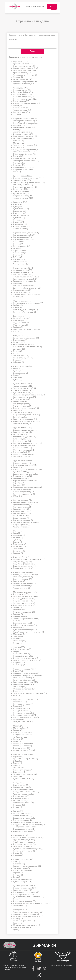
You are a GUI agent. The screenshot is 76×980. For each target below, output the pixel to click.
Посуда (18, 783)
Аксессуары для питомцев (25, 575)
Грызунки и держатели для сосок (29, 395)
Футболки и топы (21, 457)
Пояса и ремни (21, 101)
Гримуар (18, 919)
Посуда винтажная (22, 820)
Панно (18, 244)
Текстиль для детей (22, 413)
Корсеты (18, 483)
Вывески (18, 369)
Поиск (32, 51)
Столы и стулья (21, 748)
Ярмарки (13, 965)
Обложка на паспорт (24, 689)
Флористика (19, 607)
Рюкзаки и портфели (23, 678)
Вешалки (18, 730)
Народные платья (22, 708)
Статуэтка (19, 163)
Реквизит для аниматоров (25, 310)
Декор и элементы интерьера (28, 178)
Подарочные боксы (23, 170)
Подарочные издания (24, 167)
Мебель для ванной (23, 744)
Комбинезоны (20, 478)
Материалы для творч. (25, 592)
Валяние (18, 614)
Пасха (18, 156)
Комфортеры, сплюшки (25, 419)
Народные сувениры (23, 713)
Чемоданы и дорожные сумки (27, 676)
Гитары (17, 763)
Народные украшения (24, 715)
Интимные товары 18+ (24, 844)
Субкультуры (20, 835)
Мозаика (18, 639)
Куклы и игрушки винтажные (27, 822)
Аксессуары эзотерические (26, 914)
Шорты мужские (21, 525)
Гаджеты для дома (23, 185)
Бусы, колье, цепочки (24, 66)
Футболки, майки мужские (26, 522)
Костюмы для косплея (24, 851)
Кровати (18, 739)
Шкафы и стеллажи (22, 735)
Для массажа (20, 224)
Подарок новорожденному (26, 415)
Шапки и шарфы (22, 441)
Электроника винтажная (24, 827)
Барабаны (18, 757)
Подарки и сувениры (24, 119)
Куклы (17, 375)
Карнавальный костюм (24, 445)
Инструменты (20, 594)
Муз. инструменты (23, 754)
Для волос (19, 211)
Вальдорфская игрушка (24, 281)
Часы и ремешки (22, 110)
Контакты (68, 965)
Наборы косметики (22, 227)
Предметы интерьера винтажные (29, 825)
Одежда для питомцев (24, 583)
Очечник (18, 691)
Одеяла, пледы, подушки (26, 408)
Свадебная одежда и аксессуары (29, 559)
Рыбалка (18, 305)
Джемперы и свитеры (24, 465)
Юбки (17, 496)
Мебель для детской (23, 746)
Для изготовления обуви (25, 630)
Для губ (17, 204)
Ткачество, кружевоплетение (26, 619)
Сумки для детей (22, 424)
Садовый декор (21, 318)
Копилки (18, 141)
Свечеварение (20, 616)
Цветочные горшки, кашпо (26, 892)
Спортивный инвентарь (24, 312)
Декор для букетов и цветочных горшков (32, 903)
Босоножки (19, 551)
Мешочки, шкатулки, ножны (26, 925)
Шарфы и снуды (22, 90)
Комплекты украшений (25, 82)
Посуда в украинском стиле (26, 717)
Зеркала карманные (22, 132)
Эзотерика (20, 910)
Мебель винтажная (22, 816)
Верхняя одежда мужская (25, 502)
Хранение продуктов (23, 794)
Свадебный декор (22, 562)
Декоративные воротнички (26, 103)
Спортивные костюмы (24, 494)
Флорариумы (20, 906)
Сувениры (18, 855)
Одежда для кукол (23, 272)
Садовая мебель (21, 323)
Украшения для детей (24, 388)
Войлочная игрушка (23, 286)
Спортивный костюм (23, 454)
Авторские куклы (22, 270)
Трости (17, 114)
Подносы (19, 805)
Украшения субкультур (24, 846)
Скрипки (18, 765)
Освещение (20, 189)
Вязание (18, 627)
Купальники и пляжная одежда (27, 487)
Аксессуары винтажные (24, 831)
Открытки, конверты (24, 152)
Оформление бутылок (24, 154)
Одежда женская (22, 461)
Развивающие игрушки (25, 279)
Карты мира (19, 259)
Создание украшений (24, 612)
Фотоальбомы (21, 356)
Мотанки (18, 720)
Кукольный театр (22, 290)
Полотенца (19, 665)
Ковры (17, 651)
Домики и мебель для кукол (27, 288)
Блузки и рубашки (22, 439)
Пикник (17, 332)
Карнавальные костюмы (24, 481)
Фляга (17, 172)
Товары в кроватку (22, 386)
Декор (17, 371)
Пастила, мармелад (22, 870)
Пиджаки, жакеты (22, 476)
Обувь (17, 531)
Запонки (18, 77)
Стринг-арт (19, 251)
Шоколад (19, 864)
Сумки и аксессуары (24, 669)
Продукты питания (23, 859)
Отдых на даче (20, 325)
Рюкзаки (18, 410)
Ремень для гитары (22, 770)
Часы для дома (22, 180)
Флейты (17, 777)
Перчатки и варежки (23, 97)
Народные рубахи (22, 711)
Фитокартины (20, 262)
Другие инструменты (23, 779)
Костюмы (19, 485)
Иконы (18, 242)
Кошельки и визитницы (25, 682)
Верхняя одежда (22, 463)
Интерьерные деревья (24, 901)
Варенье (18, 873)
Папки (17, 353)
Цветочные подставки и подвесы (28, 897)
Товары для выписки (23, 390)
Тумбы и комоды (21, 737)
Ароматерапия (21, 194)
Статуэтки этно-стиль (23, 722)
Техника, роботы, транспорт (26, 295)
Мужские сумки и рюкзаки (26, 673)
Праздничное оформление (25, 150)
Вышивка (19, 610)
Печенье (18, 875)
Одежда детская (22, 428)
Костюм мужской (22, 514)
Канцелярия (20, 336)
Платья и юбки (21, 452)
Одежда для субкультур (24, 840)
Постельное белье (22, 654)
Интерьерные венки (23, 895)
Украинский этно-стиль (25, 700)
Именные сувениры (23, 134)
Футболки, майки (22, 489)
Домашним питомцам (24, 572)
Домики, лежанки (22, 579)
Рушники (18, 706)
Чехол (17, 695)
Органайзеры (20, 340)
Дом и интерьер (22, 176)
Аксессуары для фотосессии (26, 421)
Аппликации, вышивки (24, 603)
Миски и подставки (22, 586)
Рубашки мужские (22, 505)
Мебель (18, 726)
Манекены (19, 634)
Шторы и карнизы (22, 649)
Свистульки (19, 772)
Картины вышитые (23, 239)
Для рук (17, 207)
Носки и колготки (22, 448)
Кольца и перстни (22, 79)
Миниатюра (20, 283)
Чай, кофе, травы (21, 868)
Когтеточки (19, 581)
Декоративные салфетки (25, 658)
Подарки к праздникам (25, 158)
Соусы (17, 877)
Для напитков (20, 785)
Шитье (17, 621)
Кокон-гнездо (20, 401)
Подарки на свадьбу (23, 568)
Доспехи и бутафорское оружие (28, 849)
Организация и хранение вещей (29, 183)
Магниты (19, 143)
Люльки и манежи (22, 406)
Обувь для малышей (23, 450)
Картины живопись (24, 235)
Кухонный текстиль (23, 656)
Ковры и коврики (22, 196)
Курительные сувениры (25, 136)
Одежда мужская (22, 500)
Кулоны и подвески (23, 84)
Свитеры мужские (22, 507)
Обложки (18, 362)
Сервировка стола (22, 787)
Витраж (17, 248)
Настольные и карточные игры (28, 303)
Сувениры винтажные (23, 829)
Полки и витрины (22, 732)
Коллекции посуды (22, 801)
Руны (16, 930)
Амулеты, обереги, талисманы (28, 912)
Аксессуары (20, 88)
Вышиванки (20, 702)
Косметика (20, 202)
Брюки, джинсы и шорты (25, 474)
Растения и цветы (22, 890)
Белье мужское (21, 518)
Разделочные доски (23, 803)
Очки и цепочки (21, 112)
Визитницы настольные (24, 345)
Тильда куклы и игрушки (26, 277)
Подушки (19, 663)
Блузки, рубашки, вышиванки (27, 470)
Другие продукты (22, 882)
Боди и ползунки (21, 434)
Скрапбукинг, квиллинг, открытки (28, 632)
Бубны (17, 761)
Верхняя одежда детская (25, 430)
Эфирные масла (21, 229)
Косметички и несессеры (25, 684)
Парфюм (18, 220)
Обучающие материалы (25, 625)
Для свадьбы (21, 557)
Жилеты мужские (22, 511)
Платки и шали (21, 108)
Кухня (17, 741)
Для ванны (19, 213)
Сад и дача (19, 316)
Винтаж (18, 811)
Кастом (18, 297)
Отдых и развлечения (24, 301)
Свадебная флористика (24, 564)
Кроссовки (19, 535)
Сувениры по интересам (25, 121)
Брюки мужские (21, 509)
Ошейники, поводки (23, 577)
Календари (19, 342)
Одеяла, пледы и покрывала (27, 660)
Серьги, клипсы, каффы (25, 68)
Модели (18, 147)
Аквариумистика (21, 588)
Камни (17, 130)
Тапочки (18, 549)
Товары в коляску (21, 399)
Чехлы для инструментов (25, 774)
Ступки (17, 807)
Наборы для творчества (24, 599)
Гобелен (17, 257)
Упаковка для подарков (25, 145)
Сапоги (17, 542)
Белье (17, 467)
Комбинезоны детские (24, 437)
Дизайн (17, 380)
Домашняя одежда (23, 472)
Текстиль (19, 647)
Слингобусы (20, 417)
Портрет (18, 255)
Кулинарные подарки (24, 127)
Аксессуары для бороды (25, 75)
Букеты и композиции (24, 888)
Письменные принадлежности (27, 347)
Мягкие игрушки (23, 275)
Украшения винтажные (24, 818)
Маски (17, 106)
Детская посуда (21, 796)
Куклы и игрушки (23, 268)
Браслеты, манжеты (24, 64)
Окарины (18, 768)
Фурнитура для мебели (24, 750)
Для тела (18, 222)
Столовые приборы (23, 789)
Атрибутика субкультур (24, 842)
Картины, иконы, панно (26, 233)
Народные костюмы (23, 704)
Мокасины (19, 546)
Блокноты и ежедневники (26, 338)
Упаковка (18, 636)
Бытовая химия (21, 215)
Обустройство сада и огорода (27, 329)
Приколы (19, 165)
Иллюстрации (20, 373)
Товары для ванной (23, 191)
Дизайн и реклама (22, 366)
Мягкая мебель (20, 728)
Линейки (18, 360)
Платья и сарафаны (23, 492)
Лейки (17, 899)
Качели (17, 308)
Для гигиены (21, 209)
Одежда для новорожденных (27, 443)
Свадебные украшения (24, 566)
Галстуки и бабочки (23, 92)
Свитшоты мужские (23, 520)
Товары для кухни (23, 198)
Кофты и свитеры (22, 432)
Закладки (19, 349)
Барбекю (18, 327)
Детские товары (22, 384)
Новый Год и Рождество (25, 123)
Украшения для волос (24, 70)
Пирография (19, 253)
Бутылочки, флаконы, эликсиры (28, 916)
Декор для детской (23, 393)
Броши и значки (22, 73)
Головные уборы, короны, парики (28, 838)
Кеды (16, 533)
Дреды (17, 853)
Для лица (19, 218)
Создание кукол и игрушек (25, 596)
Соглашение (56, 965)
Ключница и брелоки (24, 680)
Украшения (20, 62)
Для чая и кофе (20, 798)
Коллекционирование (23, 138)
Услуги (17, 377)
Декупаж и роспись (22, 623)
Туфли (17, 540)
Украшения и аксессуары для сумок (30, 693)
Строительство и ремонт (25, 187)
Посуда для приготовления (26, 792)
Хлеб (16, 862)
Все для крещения (22, 404)
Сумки (18, 671)
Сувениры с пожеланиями (26, 161)
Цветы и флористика (24, 886)
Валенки (18, 553)
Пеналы (17, 351)
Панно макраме (21, 246)
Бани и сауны (20, 320)
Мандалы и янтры (22, 927)
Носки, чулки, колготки (25, 99)
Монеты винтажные (23, 814)
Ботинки (18, 538)
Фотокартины (20, 264)
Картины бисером (23, 237)
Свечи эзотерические (24, 921)
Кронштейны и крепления (25, 759)
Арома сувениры (22, 125)
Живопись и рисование (24, 605)
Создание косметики (23, 601)
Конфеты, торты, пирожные (27, 866)
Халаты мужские (21, 527)
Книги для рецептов (23, 358)
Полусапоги (19, 544)
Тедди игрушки (21, 292)
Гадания (17, 923)
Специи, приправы (22, 879)
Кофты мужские (21, 516)
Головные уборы (22, 94)
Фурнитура (19, 643)
